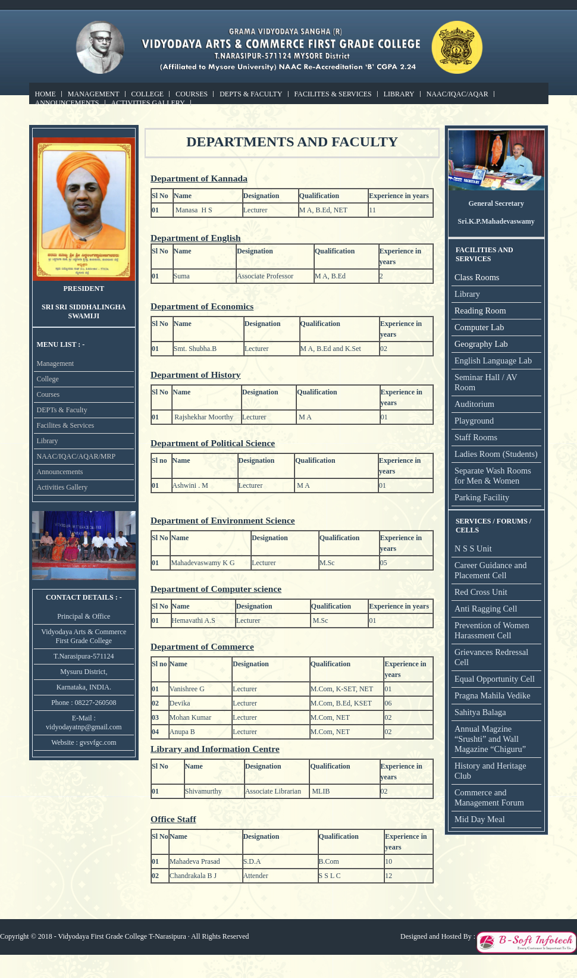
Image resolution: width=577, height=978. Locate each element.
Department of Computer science (215, 589)
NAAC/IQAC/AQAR (457, 94)
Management (94, 94)
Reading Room (480, 310)
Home (45, 94)
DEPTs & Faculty (250, 94)
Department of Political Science (212, 443)
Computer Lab (479, 327)
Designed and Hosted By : (437, 936)
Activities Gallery (148, 103)
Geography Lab (481, 344)
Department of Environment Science (222, 520)
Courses (191, 94)
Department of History (195, 374)
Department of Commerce (202, 646)
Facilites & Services (333, 94)
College (147, 94)
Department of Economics (201, 306)
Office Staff (173, 819)
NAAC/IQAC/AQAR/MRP (76, 456)
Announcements (67, 103)
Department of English (195, 238)
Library (399, 94)
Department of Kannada (198, 178)
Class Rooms (477, 277)
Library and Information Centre (215, 749)
